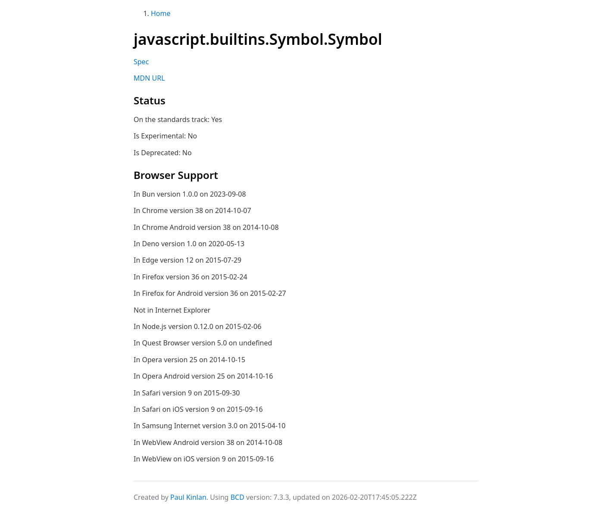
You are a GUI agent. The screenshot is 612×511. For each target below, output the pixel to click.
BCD (237, 497)
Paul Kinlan (188, 497)
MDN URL (149, 78)
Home (161, 13)
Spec (141, 61)
